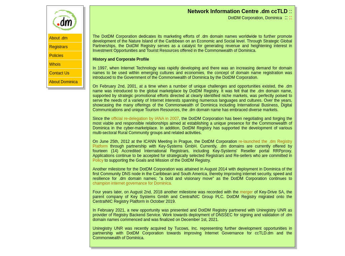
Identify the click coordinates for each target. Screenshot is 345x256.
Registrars (58, 46)
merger (246, 192)
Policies (55, 55)
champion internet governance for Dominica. (132, 183)
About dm (57, 38)
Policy (98, 160)
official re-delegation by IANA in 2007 (145, 118)
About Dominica (62, 81)
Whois (54, 64)
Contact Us (58, 73)
